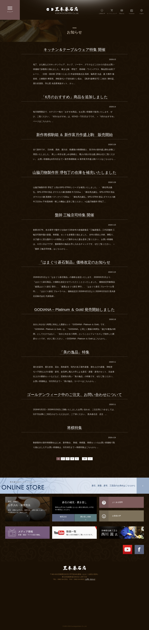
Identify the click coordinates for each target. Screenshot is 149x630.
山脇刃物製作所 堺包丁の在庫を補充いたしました (74, 172)
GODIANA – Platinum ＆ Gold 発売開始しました (74, 309)
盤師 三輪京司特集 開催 (74, 215)
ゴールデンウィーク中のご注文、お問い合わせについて (74, 395)
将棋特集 (74, 428)
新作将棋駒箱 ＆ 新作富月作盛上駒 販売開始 (74, 135)
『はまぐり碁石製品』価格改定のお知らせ (74, 262)
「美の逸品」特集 (74, 352)
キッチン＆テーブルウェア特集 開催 (74, 50)
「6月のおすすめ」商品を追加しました (74, 97)
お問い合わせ (90, 579)
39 (84, 459)
